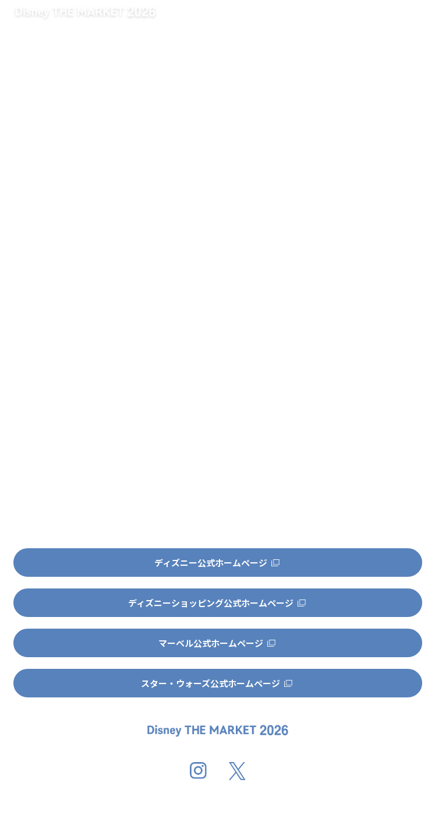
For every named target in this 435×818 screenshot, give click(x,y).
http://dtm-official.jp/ (134, 270)
